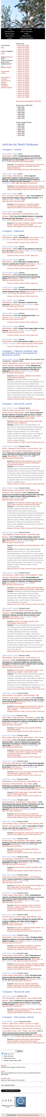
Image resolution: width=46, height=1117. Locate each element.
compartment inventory (22, 1011)
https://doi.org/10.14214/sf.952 (12, 703)
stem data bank (37, 815)
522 (38, 901)
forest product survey (30, 1041)
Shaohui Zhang (7, 410)
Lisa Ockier (32, 1031)
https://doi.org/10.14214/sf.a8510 (23, 161)
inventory (28, 867)
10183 (32, 541)
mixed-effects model (30, 672)
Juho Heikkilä (25, 698)
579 (40, 941)
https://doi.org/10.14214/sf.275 (23, 830)
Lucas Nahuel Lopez (9, 1031)
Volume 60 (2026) (23, 45)
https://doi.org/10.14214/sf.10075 (13, 618)
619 (9, 981)
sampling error (21, 206)
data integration (35, 1039)
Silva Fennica (29, 160)
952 (42, 701)
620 (15, 961)
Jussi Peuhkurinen (19, 781)
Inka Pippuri (18, 695)
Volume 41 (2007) (23, 80)
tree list (24, 623)
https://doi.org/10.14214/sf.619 (21, 981)
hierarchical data (12, 589)
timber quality (22, 794)
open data (38, 503)
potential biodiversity (23, 188)
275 (10, 830)
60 (6, 1036)
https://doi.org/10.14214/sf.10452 (13, 319)
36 (26, 901)
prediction (10, 851)
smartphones (22, 423)
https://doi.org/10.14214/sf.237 (12, 811)
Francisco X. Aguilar (32, 1023)
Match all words (8, 1056)
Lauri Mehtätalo (19, 841)
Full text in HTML (13, 242)
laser (35, 750)
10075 (35, 617)
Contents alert (5, 1078)
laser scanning (19, 376)
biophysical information (21, 1039)
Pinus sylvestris (19, 164)
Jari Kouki (37, 451)
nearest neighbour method (21, 967)
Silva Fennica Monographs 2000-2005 (28, 101)
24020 (40, 251)
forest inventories (20, 204)
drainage (38, 885)
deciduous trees (31, 461)
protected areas (17, 463)
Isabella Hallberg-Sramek (11, 1026)
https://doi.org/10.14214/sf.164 (12, 769)
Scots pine (10, 166)
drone (9, 504)
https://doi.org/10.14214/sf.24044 (23, 418)
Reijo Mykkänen (28, 214)
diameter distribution (21, 814)
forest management (20, 706)
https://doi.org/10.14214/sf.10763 (13, 280)
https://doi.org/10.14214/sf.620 (27, 961)
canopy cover (29, 833)
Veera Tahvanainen (28, 1026)
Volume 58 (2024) (23, 49)
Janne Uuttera (7, 176)
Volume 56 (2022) (23, 53)
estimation (30, 225)
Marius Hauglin (18, 610)
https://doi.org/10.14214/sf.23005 (23, 265)
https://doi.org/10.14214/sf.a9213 (26, 183)
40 (31, 863)
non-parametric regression (15, 947)
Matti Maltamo (7, 156)
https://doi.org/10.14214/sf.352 (12, 882)
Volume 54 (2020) (23, 56)
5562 (13, 183)
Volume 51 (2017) (23, 62)
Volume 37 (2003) (23, 88)
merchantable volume (14, 623)
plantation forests (30, 947)
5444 (24, 199)
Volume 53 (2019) (23, 58)
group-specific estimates (33, 728)
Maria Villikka (7, 718)
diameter (34, 223)
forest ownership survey (15, 1041)
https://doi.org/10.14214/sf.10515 (13, 458)
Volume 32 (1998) (23, 97)
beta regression (19, 833)
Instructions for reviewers (6, 78)
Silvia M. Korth (27, 1028)
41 (40, 828)
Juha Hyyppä (7, 740)
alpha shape (34, 670)
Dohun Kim (37, 1028)
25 (11, 199)
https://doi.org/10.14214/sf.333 (15, 864)
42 (22, 809)
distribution (26, 223)
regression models (25, 773)
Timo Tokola (39, 737)
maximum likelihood (19, 225)
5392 (9, 220)
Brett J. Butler (19, 1023)
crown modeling (36, 752)
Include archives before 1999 (12, 1060)
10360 (24, 498)
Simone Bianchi (7, 413)
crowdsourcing (28, 421)
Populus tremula (19, 461)
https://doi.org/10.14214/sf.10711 (23, 293)
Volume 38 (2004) (23, 86)
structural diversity (28, 885)
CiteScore (9, 57)
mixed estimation (12, 773)
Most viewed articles (5, 72)
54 (11, 317)
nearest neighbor (17, 672)
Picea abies (40, 164)
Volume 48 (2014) (23, 68)
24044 (10, 418)
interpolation (18, 851)
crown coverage (25, 887)
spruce (20, 927)
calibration (28, 376)
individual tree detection (26, 589)
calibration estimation (21, 907)
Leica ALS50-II (20, 752)
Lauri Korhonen (24, 363)
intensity (34, 753)
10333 (34, 330)
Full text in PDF (28, 169)
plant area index (12, 423)
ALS (31, 750)
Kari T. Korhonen (8, 196)
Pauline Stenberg (33, 823)
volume (31, 907)
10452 (24, 317)
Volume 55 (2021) (23, 55)
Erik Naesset (29, 610)
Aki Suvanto (6, 763)
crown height (32, 792)
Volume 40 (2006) (23, 82)
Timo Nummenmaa (32, 410)
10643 (36, 304)
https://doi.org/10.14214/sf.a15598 (13, 201)
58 (42, 237)
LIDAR (27, 587)
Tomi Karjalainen (8, 534)
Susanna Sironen (8, 917)
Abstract (10, 169)
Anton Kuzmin (21, 448)
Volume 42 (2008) (23, 79)
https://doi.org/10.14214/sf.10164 (32, 343)
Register (4, 1066)
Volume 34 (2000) (23, 93)
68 (26, 723)
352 (27, 881)
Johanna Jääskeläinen (10, 363)
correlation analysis (32, 204)
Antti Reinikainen (35, 877)
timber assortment (34, 905)
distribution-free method (22, 985)
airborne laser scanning (35, 706)
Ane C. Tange (22, 1031)
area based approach (32, 545)
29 (43, 181)
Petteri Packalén (29, 695)
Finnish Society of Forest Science (28, 1115)
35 (22, 923)
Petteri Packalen (8, 365)
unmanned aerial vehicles (15, 464)
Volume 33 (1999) (23, 95)
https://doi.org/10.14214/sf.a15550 (23, 220)
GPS (36, 621)
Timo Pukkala (32, 998)
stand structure (33, 186)
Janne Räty (31, 534)
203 (18, 789)
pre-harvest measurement (23, 815)
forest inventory (19, 503)
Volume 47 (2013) (23, 69)
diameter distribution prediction (23, 965)
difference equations (34, 946)
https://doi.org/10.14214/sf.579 (12, 943)
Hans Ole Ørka (17, 737)
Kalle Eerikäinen (19, 937)
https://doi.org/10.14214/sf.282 (12, 846)
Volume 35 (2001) (23, 91)
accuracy (37, 907)
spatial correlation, (33, 206)
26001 (19, 1036)
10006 (28, 665)
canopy (27, 752)
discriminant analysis (14, 755)
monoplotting (11, 753)
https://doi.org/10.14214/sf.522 (12, 902)
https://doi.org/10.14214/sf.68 (11, 725)
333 (3, 864)
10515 (33, 456)
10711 (10, 293)
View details (18, 169)
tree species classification (31, 463)
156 (36, 745)
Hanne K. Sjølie (7, 1023)
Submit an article (6, 87)
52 (15, 665)
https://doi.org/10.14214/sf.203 (30, 789)
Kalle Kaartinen (21, 998)
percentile (35, 867)
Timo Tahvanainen (8, 998)
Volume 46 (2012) (23, 71)
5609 (9, 161)
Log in (3, 1071)
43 (6, 789)
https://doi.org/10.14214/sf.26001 (32, 1036)
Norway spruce (30, 164)
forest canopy (18, 421)
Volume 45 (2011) (23, 73)
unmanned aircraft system (31, 504)
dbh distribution (20, 166)
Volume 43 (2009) (23, 77)
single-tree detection (18, 377)
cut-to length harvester (27, 621)
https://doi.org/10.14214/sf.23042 (13, 373)
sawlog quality (39, 589)
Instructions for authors (6, 81)
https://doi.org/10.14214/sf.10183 (13, 542)
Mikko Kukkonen (36, 363)
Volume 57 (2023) (23, 51)
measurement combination (15, 909)
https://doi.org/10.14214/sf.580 (12, 925)
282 (36, 844)
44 (24, 745)
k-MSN (15, 794)
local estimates (25, 929)
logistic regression (13, 708)
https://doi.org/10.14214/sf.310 (12, 1006)
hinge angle (38, 421)
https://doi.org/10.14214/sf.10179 (13, 585)
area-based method (37, 772)
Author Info (37, 169)
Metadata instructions (4, 85)
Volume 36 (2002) (23, 90)
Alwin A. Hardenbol (9, 448)
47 (30, 701)
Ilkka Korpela (6, 737)
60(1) (2, 48)
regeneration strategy (37, 188)
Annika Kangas (7, 841)
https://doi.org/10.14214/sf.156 (12, 747)
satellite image (30, 503)
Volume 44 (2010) (23, 75)
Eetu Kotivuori (20, 490)
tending (32, 708)
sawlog (9, 547)
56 (38, 264)
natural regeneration (20, 186)
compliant (8, 67)
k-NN (41, 545)
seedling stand (24, 708)
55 (23, 304)
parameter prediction (32, 166)
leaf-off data (11, 729)
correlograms (11, 206)
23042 (37, 371)
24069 (14, 239)
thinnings (31, 1009)
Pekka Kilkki (6, 214)
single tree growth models (31, 927)
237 (34, 809)
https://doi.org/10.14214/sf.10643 (13, 306)
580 (34, 923)
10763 (34, 278)
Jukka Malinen (32, 781)
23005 (10, 265)
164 (36, 767)
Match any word (8, 1054)
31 (38, 160)
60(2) (2, 53)
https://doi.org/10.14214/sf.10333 (13, 332)
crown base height (36, 587)
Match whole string (9, 1058)
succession (18, 885)
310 (40, 1004)
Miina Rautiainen (15, 826)
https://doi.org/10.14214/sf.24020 (13, 252)
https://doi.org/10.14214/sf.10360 (13, 500)
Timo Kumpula (17, 451)
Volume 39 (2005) (23, 84)
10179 (32, 583)
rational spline (35, 985)
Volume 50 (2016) (23, 64)
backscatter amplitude (23, 753)
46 (15, 723)
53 (6, 343)
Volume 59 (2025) (23, 47)
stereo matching (17, 504)
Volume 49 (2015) (23, 66)
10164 (19, 343)
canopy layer (15, 887)
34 (3, 961)
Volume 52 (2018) (23, 60)
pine (15, 927)
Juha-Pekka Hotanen (9, 877)
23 (37, 218)
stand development (20, 946)
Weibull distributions (13, 168)
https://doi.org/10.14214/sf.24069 (27, 239)
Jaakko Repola (19, 575)
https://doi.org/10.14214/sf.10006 (13, 667)
